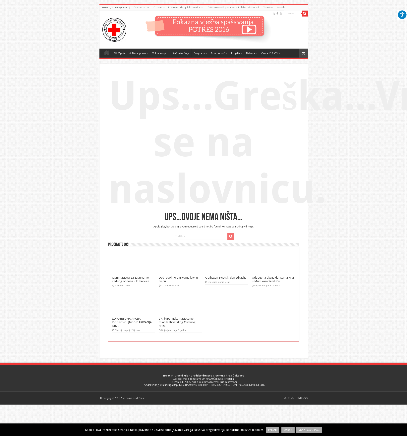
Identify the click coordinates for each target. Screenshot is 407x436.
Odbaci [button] (288, 429)
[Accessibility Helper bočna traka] (402, 15)
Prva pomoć (218, 53)
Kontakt (281, 7)
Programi (199, 53)
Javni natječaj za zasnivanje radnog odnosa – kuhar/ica (130, 279)
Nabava (250, 53)
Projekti (235, 53)
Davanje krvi (137, 53)
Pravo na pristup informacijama (186, 7)
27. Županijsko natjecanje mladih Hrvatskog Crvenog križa (177, 322)
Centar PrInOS (269, 53)
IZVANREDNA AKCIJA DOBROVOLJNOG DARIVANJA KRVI (132, 322)
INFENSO (302, 398)
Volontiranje (159, 53)
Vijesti (119, 53)
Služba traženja (181, 53)
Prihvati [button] (272, 429)
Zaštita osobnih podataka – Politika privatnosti (233, 7)
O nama (157, 7)
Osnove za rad (141, 7)
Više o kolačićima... (309, 429)
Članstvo (268, 7)
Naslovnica (106, 53)
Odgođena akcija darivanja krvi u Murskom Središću (273, 279)
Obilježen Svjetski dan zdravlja (225, 277)
